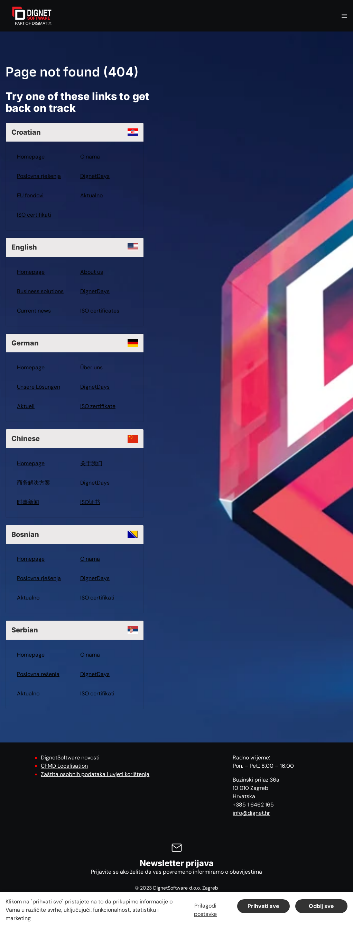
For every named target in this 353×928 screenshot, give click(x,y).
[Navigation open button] (344, 16)
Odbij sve (321, 906)
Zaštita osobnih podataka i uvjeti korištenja (95, 774)
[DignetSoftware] (32, 16)
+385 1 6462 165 (253, 804)
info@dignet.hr (251, 813)
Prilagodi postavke (205, 910)
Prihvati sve (263, 906)
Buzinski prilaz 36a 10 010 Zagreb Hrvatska (256, 788)
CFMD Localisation (64, 765)
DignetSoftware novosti (70, 757)
